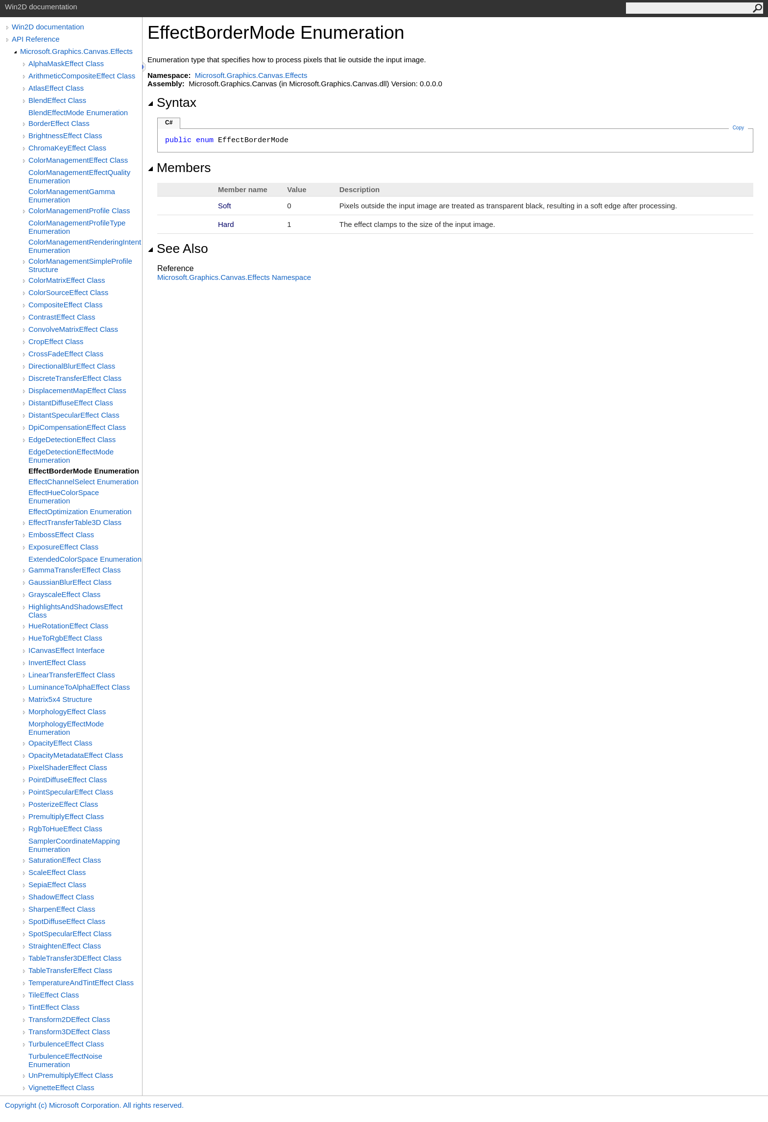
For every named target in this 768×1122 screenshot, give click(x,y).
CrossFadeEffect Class (65, 353)
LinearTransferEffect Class (71, 675)
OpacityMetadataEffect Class (75, 755)
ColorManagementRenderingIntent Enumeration (84, 246)
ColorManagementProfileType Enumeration (76, 227)
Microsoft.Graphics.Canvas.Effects (76, 51)
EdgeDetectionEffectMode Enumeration (71, 456)
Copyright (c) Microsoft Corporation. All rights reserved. (94, 1105)
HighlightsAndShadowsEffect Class (75, 610)
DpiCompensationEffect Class (77, 427)
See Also (177, 248)
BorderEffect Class (59, 123)
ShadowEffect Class (61, 897)
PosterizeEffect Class (63, 804)
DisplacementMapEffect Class (77, 390)
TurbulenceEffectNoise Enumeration (65, 1060)
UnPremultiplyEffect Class (70, 1075)
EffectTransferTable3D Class (74, 522)
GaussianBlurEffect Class (70, 582)
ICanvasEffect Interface (66, 650)
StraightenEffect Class (64, 946)
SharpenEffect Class (61, 909)
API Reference (36, 39)
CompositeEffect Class (65, 304)
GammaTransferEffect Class (74, 570)
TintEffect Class (53, 1007)
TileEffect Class (53, 995)
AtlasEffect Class (56, 88)
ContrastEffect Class (61, 317)
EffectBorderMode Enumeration (83, 471)
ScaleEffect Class (57, 872)
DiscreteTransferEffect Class (74, 378)
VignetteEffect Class (61, 1087)
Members (179, 167)
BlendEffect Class (57, 100)
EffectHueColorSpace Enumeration (63, 496)
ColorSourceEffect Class (68, 292)
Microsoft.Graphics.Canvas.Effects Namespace (234, 277)
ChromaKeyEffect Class (67, 148)
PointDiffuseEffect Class (67, 779)
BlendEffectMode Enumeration (78, 112)
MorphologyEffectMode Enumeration (66, 728)
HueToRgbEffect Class (65, 638)
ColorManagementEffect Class (78, 160)
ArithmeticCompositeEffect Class (81, 76)
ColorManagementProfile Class (79, 210)
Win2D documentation (48, 27)
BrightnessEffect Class (65, 135)
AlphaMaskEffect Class (66, 63)
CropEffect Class (55, 341)
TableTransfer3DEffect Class (74, 958)
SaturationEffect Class (64, 860)
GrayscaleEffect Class (64, 594)
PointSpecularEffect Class (70, 792)
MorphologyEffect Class (67, 711)
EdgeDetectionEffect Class (72, 439)
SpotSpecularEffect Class (70, 933)
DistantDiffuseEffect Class (70, 403)
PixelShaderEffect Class (67, 767)
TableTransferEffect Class (70, 970)
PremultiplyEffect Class (66, 816)
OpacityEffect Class (60, 743)
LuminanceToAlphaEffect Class (79, 687)
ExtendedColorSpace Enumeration (85, 559)
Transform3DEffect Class (69, 1031)
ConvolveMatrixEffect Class (73, 329)
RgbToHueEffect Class (65, 828)
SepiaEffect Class (57, 884)
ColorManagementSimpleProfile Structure (80, 265)
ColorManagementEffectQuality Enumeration (79, 176)
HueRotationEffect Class (68, 626)
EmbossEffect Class (61, 534)
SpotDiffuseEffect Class (66, 921)
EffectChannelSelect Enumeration (83, 481)
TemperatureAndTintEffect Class (81, 982)
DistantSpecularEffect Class (74, 415)
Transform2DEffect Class (69, 1019)
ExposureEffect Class (63, 547)
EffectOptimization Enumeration (80, 511)
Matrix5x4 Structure (60, 699)
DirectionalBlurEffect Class (71, 366)
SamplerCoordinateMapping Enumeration (74, 845)
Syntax (171, 102)
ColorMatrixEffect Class (66, 280)
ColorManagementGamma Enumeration (71, 195)
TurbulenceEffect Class (66, 1044)
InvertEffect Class (57, 662)
